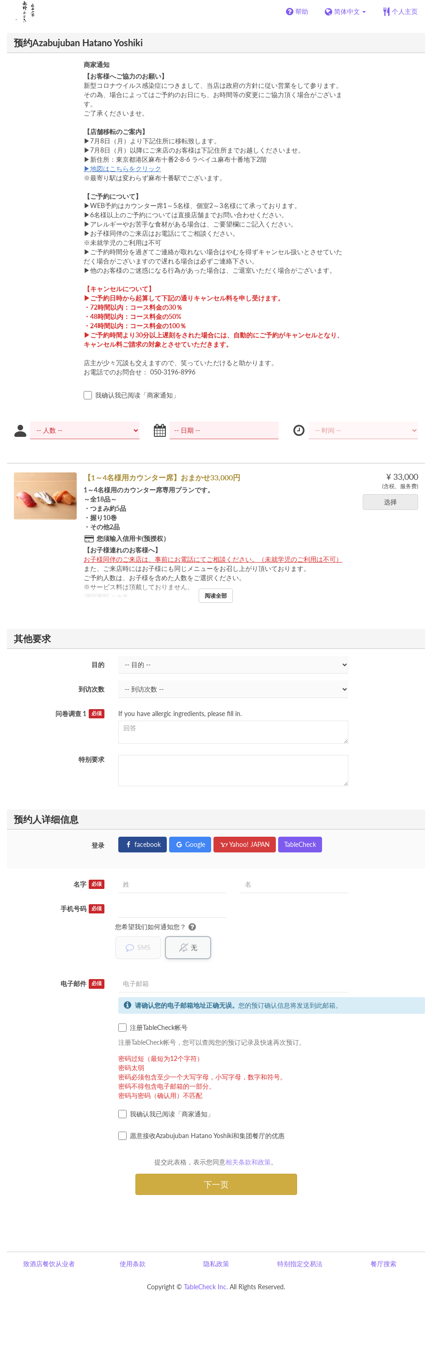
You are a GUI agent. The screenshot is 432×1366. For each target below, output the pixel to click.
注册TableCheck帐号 (153, 1028)
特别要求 (91, 759)
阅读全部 (216, 595)
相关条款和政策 (248, 1162)
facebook (142, 844)
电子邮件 (83, 984)
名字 (89, 884)
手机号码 (83, 908)
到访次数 (91, 689)
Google (190, 844)
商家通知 (97, 64)
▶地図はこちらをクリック (122, 168)
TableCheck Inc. (206, 1287)
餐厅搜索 (383, 1264)
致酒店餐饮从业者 (49, 1264)
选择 (393, 502)
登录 (97, 845)
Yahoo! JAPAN (244, 844)
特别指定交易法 (299, 1264)
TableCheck (300, 844)
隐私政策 (216, 1264)
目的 (97, 664)
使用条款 (133, 1264)
